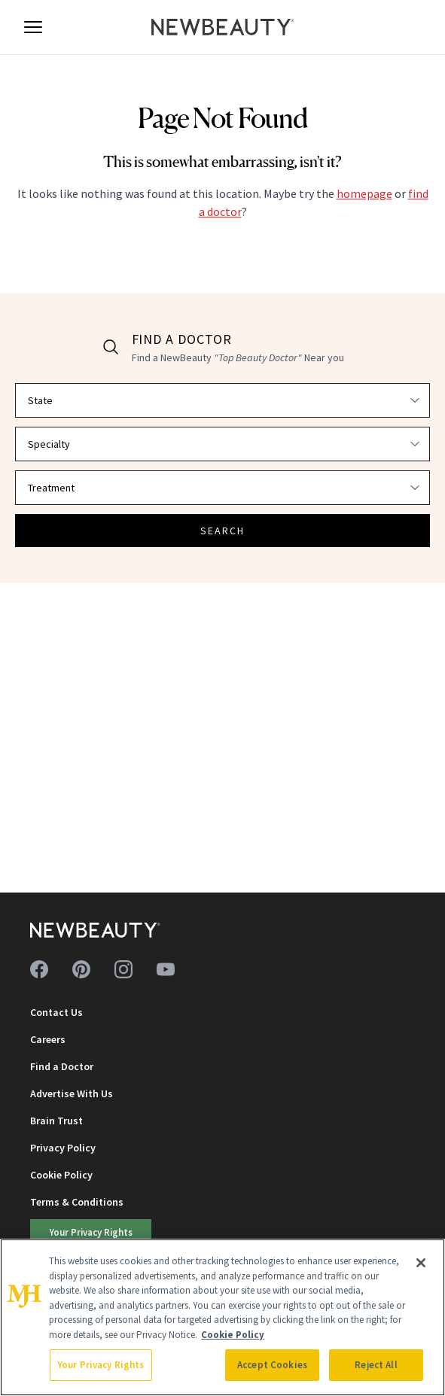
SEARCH (222, 530)
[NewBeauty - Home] (222, 27)
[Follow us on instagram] (123, 969)
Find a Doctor (61, 1066)
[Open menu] (33, 27)
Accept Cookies (272, 1364)
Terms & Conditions (76, 1202)
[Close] (420, 1262)
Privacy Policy (63, 1147)
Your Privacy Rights (91, 1232)
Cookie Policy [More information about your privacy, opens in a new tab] (232, 1334)
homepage (364, 193)
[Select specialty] (222, 444)
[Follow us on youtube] (166, 969)
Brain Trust (56, 1120)
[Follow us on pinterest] (81, 969)
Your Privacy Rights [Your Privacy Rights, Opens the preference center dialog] (101, 1364)
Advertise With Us (71, 1093)
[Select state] (222, 400)
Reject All (376, 1364)
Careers (48, 1039)
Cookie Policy (61, 1175)
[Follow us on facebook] (39, 969)
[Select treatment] (222, 487)
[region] (222, 1317)
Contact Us (56, 1012)
